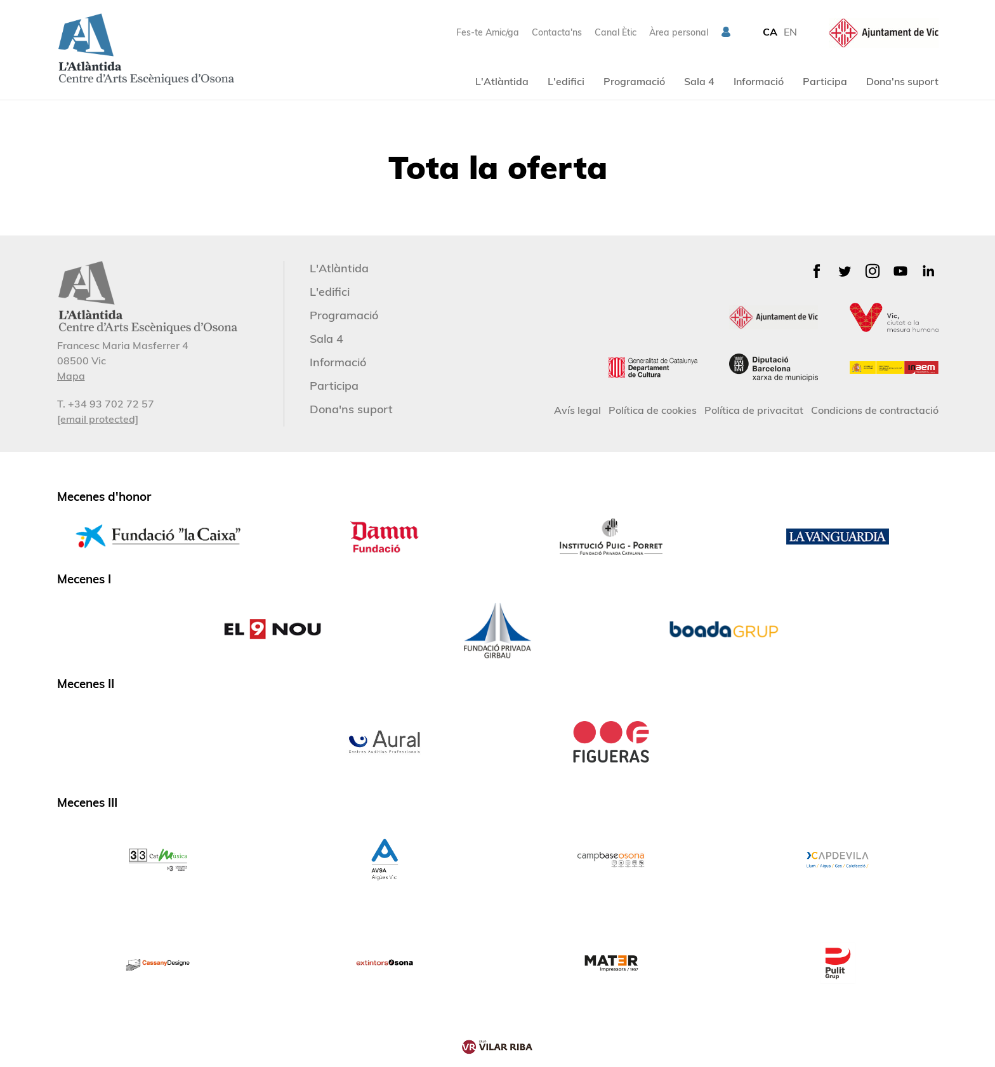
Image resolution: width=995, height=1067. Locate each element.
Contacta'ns (557, 32)
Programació (634, 81)
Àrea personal (678, 32)
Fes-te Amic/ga (487, 32)
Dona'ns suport (902, 81)
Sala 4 (699, 81)
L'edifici (566, 81)
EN (790, 31)
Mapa (71, 375)
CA (770, 31)
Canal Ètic (615, 32)
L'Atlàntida (502, 81)
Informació (759, 81)
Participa (825, 81)
